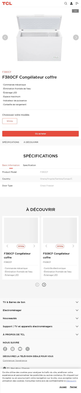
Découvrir (71, 381)
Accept (63, 387)
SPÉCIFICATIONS (10, 142)
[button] (37, 284)
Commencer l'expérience (15, 360)
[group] (40, 37)
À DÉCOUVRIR (31, 142)
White (10, 121)
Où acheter (40, 133)
